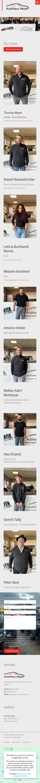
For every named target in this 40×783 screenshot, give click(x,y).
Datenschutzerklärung (13, 646)
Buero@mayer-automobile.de (12, 260)
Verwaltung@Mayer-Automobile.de (16, 280)
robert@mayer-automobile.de (14, 188)
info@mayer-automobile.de (23, 121)
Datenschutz (16, 742)
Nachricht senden (12, 651)
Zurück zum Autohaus (13, 49)
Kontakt (7, 742)
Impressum (27, 742)
